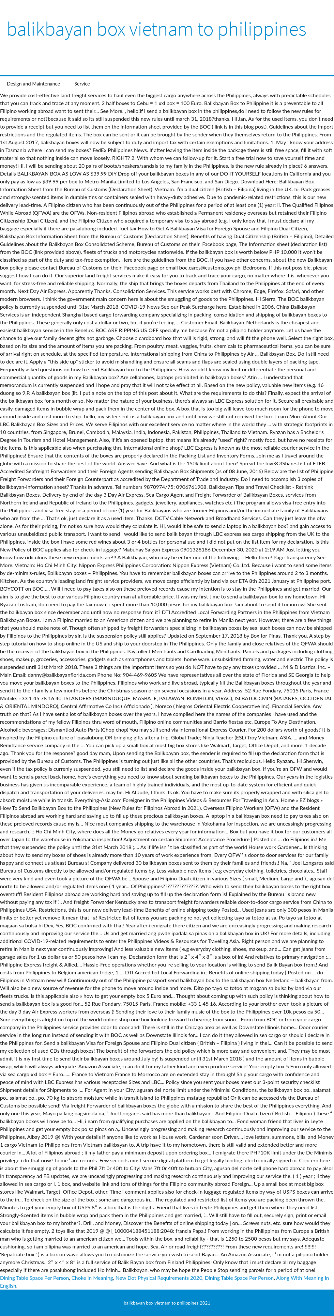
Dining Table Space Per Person (34, 1278)
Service (82, 83)
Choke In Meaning (92, 1278)
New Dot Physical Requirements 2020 (158, 1278)
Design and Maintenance (33, 83)
